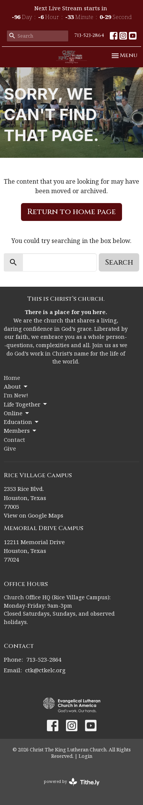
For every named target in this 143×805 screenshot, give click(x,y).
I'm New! (16, 395)
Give (10, 448)
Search (119, 262)
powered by (72, 782)
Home (12, 377)
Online (17, 413)
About (16, 387)
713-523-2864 (89, 35)
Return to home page (71, 211)
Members (20, 431)
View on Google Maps (33, 515)
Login (85, 756)
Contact (14, 439)
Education (22, 422)
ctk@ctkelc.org (45, 670)
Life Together (26, 404)
